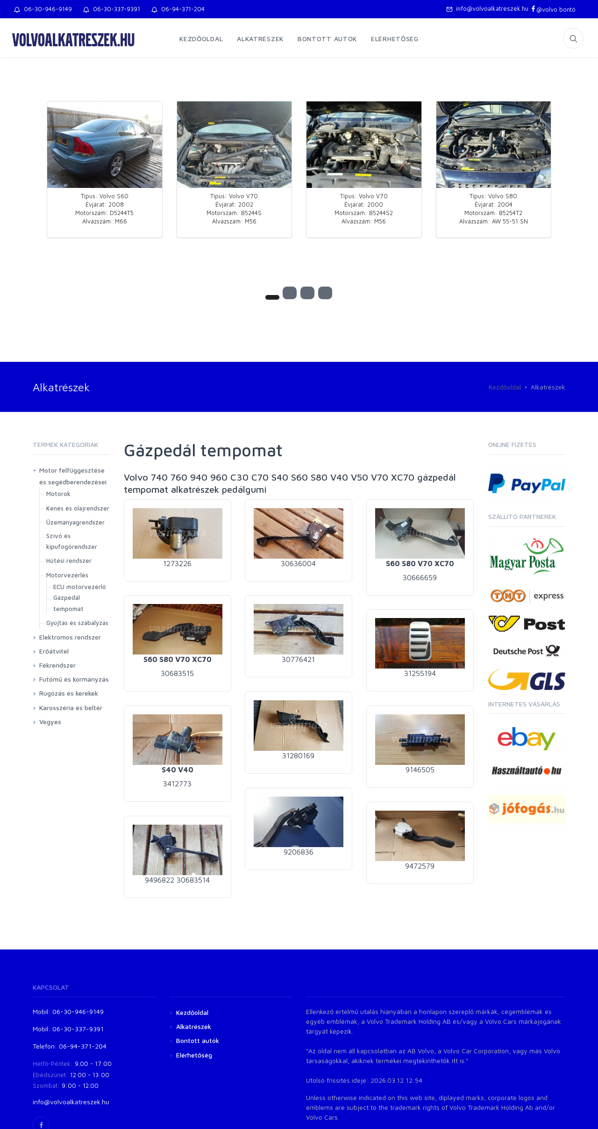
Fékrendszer (57, 665)
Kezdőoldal (201, 39)
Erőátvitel (54, 651)
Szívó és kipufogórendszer (71, 541)
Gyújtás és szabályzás (77, 622)
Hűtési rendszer (69, 560)
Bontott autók (327, 39)
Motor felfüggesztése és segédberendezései (73, 476)
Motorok (58, 493)
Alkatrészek (260, 39)
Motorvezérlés (67, 575)
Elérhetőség (395, 39)
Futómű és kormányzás (74, 679)
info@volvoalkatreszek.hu (487, 8)
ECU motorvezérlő (79, 586)
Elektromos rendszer (70, 637)
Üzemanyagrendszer (75, 522)
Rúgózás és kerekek (68, 693)
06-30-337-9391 (111, 9)
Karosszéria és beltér (70, 708)
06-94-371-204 (178, 9)
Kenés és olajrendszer (77, 508)
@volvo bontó (553, 9)
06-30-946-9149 (43, 9)
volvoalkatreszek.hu (73, 39)
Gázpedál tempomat (68, 603)
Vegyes (50, 722)
